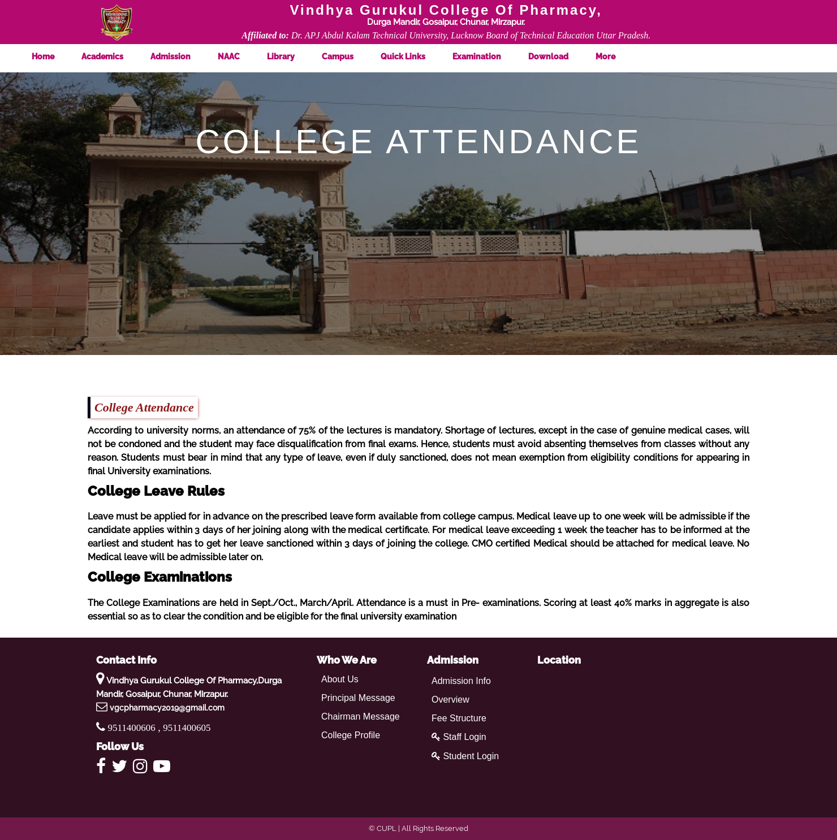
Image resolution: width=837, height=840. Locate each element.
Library (291, 56)
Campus (348, 56)
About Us (340, 679)
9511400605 (186, 727)
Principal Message (358, 698)
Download (558, 56)
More (615, 56)
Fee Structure (459, 718)
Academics (112, 56)
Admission (181, 56)
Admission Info (461, 681)
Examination (487, 56)
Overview (450, 699)
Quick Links (413, 56)
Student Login (465, 756)
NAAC (239, 56)
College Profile (350, 735)
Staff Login (459, 737)
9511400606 (133, 727)
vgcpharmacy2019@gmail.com (167, 707)
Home (53, 56)
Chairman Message (360, 716)
